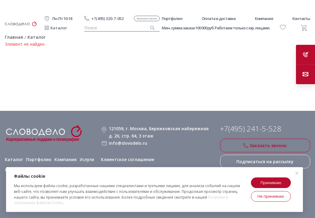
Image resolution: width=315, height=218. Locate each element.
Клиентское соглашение (127, 159)
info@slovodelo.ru (128, 143)
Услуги (87, 159)
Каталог (58, 28)
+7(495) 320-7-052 (107, 18)
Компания (65, 159)
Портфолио (38, 159)
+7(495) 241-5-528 (250, 128)
